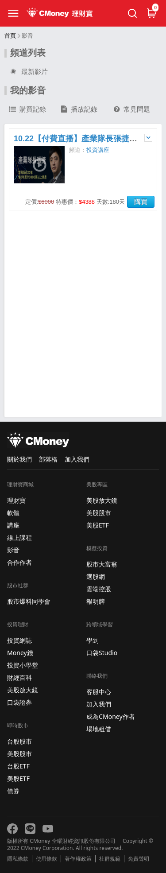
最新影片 (28, 71)
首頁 (10, 35)
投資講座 (97, 150)
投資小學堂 (22, 665)
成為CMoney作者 (110, 716)
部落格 (48, 459)
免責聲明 (138, 858)
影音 (13, 550)
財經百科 (19, 677)
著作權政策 (78, 858)
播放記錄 (79, 109)
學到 (92, 640)
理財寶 (16, 500)
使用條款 (46, 858)
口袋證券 (19, 702)
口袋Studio (101, 652)
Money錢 (20, 652)
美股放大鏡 (22, 690)
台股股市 (19, 741)
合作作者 (19, 562)
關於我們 (19, 459)
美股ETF (18, 778)
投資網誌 (19, 640)
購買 (140, 202)
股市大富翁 (101, 564)
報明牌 (95, 601)
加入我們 (77, 459)
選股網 (95, 576)
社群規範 (109, 858)
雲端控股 (98, 589)
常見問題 (132, 109)
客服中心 (98, 691)
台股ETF (18, 766)
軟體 (13, 512)
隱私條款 (17, 858)
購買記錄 (27, 109)
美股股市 (19, 753)
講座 (13, 525)
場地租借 (98, 729)
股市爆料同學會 (28, 601)
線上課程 (19, 537)
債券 (13, 791)
